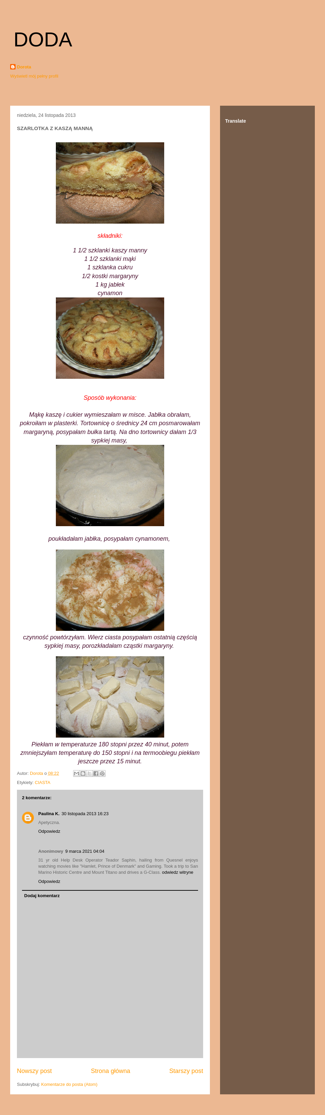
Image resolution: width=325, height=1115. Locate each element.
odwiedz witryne (178, 872)
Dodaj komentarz (42, 895)
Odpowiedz (49, 831)
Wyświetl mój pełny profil (34, 76)
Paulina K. (49, 813)
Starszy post (186, 1071)
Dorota (24, 66)
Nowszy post (34, 1071)
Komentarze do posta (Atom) (69, 1084)
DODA (43, 39)
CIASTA (42, 782)
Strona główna (110, 1071)
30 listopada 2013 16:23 (85, 813)
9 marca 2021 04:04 (85, 851)
